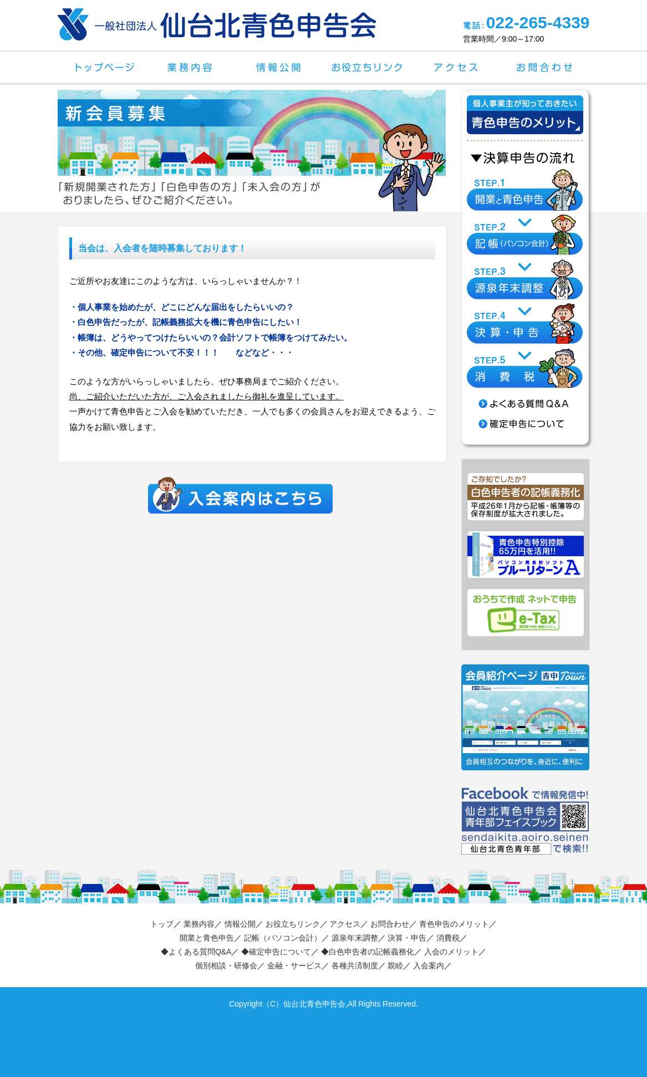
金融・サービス (294, 965)
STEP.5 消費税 (525, 367)
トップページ (102, 67)
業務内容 (190, 67)
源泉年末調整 (355, 937)
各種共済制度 (355, 965)
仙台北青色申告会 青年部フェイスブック (525, 821)
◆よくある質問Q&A (196, 951)
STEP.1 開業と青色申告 (525, 190)
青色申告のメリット (454, 923)
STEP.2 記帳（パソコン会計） (525, 234)
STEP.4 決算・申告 (525, 323)
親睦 (395, 965)
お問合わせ (545, 67)
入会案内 (428, 965)
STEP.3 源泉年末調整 (525, 278)
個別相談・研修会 (226, 965)
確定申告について (524, 423)
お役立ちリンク (368, 67)
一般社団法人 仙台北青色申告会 (217, 24)
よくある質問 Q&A (524, 403)
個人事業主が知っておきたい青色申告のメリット (525, 128)
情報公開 (279, 67)
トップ (162, 923)
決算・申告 (407, 937)
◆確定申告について (276, 951)
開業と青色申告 (207, 937)
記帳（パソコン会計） (283, 937)
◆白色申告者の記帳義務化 (367, 951)
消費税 (448, 937)
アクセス (456, 67)
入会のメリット (451, 951)
